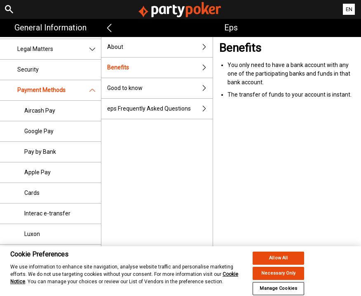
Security (28, 69)
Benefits (160, 68)
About (160, 47)
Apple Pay (37, 172)
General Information (50, 27)
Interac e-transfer (47, 213)
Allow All (278, 263)
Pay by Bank (40, 151)
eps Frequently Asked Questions (160, 109)
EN (349, 9)
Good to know (160, 88)
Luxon (32, 234)
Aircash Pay (39, 110)
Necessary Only (278, 278)
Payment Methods (59, 90)
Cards (32, 193)
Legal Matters (59, 49)
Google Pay (39, 131)
